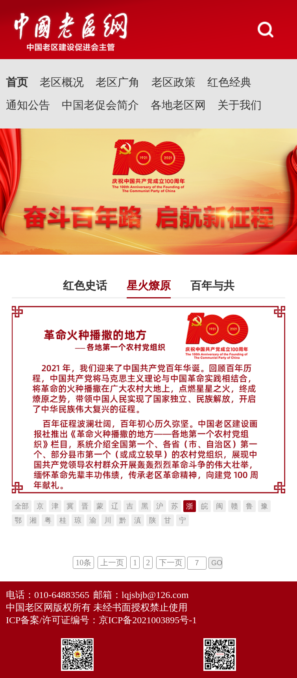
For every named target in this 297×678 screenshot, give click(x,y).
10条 (83, 562)
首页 (17, 82)
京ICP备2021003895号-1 (148, 620)
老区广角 (118, 82)
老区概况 (62, 82)
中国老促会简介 (100, 105)
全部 (22, 506)
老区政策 (173, 82)
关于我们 (240, 105)
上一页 (112, 562)
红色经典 (229, 82)
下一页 (171, 562)
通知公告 (28, 105)
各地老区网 (178, 105)
